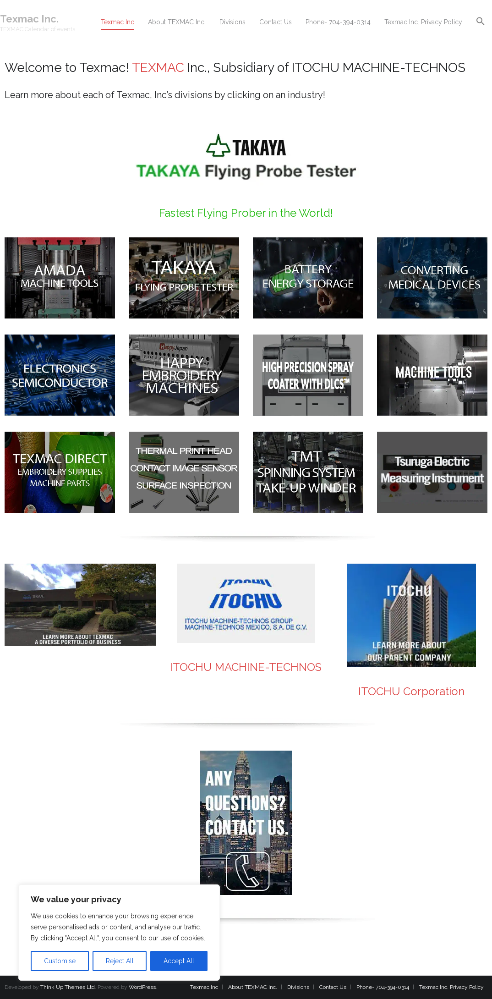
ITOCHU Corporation (411, 691)
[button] (480, 21)
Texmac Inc (204, 987)
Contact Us (332, 987)
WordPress (142, 987)
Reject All (120, 961)
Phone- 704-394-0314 (382, 987)
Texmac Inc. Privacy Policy (451, 987)
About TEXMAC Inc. (252, 987)
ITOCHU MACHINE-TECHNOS (246, 667)
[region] (119, 932)
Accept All (179, 961)
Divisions (298, 987)
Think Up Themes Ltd (67, 987)
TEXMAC (158, 67)
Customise (60, 961)
